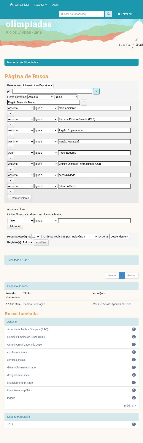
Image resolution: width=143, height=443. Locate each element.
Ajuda (55, 4)
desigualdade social (18, 375)
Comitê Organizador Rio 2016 (24, 344)
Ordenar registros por (56, 236)
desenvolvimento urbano (21, 367)
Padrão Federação (34, 304)
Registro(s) (14, 242)
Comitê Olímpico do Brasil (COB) (26, 337)
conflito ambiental (17, 352)
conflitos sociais (16, 359)
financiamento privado (20, 382)
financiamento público (19, 390)
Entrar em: (127, 13)
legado (11, 398)
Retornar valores (19, 198)
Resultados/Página (19, 236)
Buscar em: (14, 85)
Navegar (40, 4)
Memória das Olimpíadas (22, 62)
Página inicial (19, 4)
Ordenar (104, 236)
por (9, 91)
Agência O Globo (121, 304)
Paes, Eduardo (101, 304)
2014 (10, 424)
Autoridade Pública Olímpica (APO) (27, 329)
